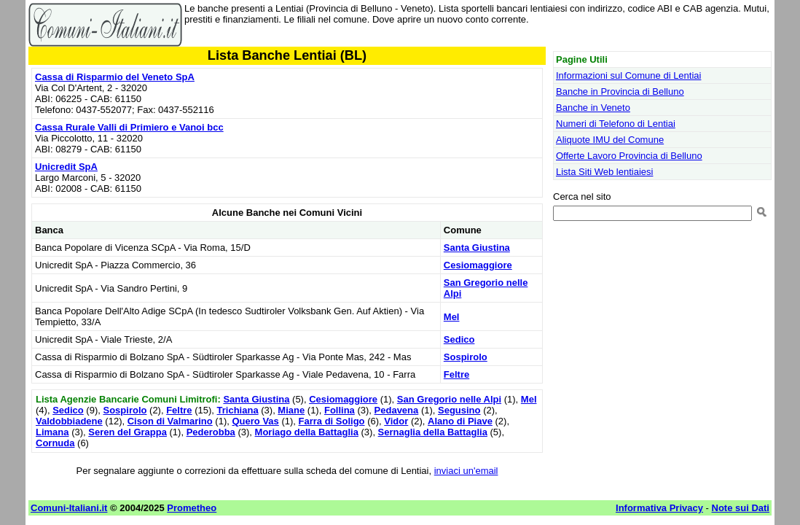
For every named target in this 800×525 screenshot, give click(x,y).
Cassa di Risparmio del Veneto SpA (115, 76)
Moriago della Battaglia (306, 432)
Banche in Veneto (593, 107)
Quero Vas (255, 421)
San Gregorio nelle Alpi (449, 399)
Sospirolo (465, 356)
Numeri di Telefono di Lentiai (615, 123)
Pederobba (211, 432)
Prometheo (191, 507)
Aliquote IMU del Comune (610, 139)
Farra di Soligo (332, 421)
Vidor (396, 421)
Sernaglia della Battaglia (432, 432)
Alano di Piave (460, 421)
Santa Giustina (477, 247)
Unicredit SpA (66, 166)
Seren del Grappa (127, 432)
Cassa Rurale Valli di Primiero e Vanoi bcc (129, 127)
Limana (52, 432)
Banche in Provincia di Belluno (620, 91)
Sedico (459, 339)
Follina (339, 410)
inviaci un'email (466, 470)
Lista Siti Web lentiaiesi (604, 171)
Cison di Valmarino (170, 421)
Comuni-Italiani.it (69, 507)
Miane (291, 410)
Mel (452, 316)
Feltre (456, 374)
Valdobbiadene (69, 421)
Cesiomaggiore (478, 265)
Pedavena (396, 410)
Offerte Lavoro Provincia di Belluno (629, 155)
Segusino (459, 410)
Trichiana (238, 410)
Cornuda (55, 443)
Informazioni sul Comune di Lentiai (628, 75)
